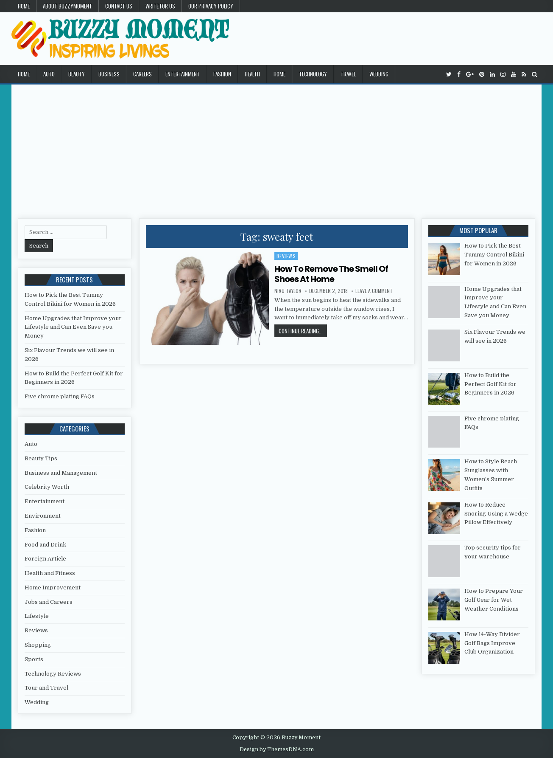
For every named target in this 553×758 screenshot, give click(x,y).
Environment (43, 516)
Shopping (38, 645)
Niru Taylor (288, 290)
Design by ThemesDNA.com (277, 749)
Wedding (378, 74)
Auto (49, 74)
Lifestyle (37, 616)
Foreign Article (45, 558)
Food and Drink (45, 544)
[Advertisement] (276, 148)
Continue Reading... (303, 330)
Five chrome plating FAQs (60, 396)
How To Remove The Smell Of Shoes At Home (331, 274)
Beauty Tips (41, 458)
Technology (313, 74)
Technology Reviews (53, 674)
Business (109, 74)
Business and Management (61, 473)
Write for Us (160, 6)
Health (252, 74)
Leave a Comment (374, 290)
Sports (34, 659)
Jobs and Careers (49, 602)
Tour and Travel (46, 688)
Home (24, 6)
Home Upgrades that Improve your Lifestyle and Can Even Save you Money (73, 327)
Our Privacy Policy (210, 6)
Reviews (286, 255)
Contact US (118, 6)
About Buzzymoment (67, 6)
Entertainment (182, 74)
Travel (348, 74)
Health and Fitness (50, 573)
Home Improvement (53, 587)
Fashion (222, 74)
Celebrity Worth (47, 487)
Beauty (76, 74)
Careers (142, 74)
